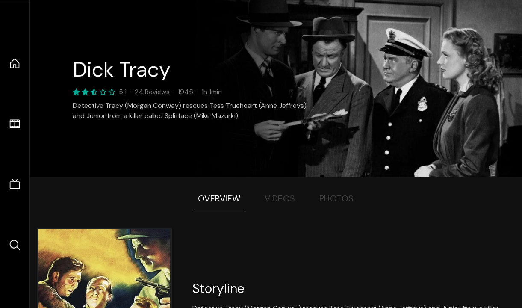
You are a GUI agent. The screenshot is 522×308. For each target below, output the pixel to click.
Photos (336, 198)
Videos (280, 198)
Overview (219, 198)
